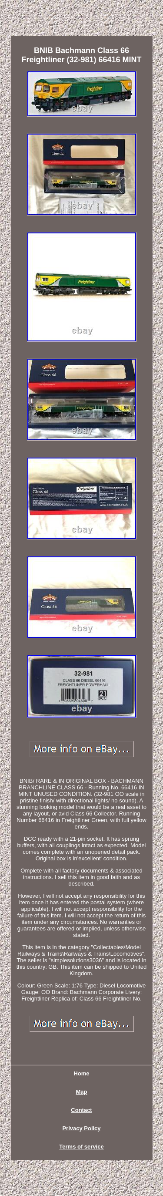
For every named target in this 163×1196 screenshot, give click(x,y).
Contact (81, 1110)
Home (81, 1073)
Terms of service (81, 1146)
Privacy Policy (81, 1128)
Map (81, 1091)
